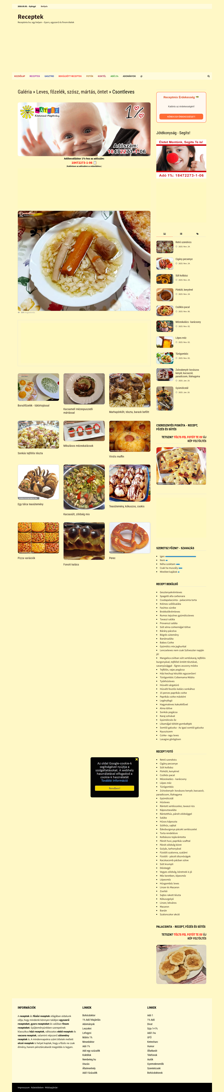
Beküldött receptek (70, 76)
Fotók (89, 76)
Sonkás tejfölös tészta (30, 453)
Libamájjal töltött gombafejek (176, 723)
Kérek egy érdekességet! (181, 116)
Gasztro (49, 76)
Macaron (164, 906)
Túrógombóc (182, 353)
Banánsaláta (166, 638)
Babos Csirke (167, 642)
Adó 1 (150, 1015)
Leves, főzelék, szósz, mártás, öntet (72, 92)
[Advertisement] (112, 51)
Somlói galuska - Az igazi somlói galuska (182, 727)
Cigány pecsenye (184, 259)
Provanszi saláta (168, 623)
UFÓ (149, 1037)
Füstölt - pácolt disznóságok (175, 856)
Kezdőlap (19, 76)
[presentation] (164, 234)
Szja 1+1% (152, 1028)
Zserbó (163, 891)
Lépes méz (181, 337)
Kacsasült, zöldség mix (76, 514)
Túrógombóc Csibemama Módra (177, 677)
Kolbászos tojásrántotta (173, 837)
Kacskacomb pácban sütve (174, 860)
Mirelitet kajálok (170, 571)
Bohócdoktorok (155, 1072)
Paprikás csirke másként (173, 696)
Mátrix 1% (87, 1037)
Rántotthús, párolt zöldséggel (176, 813)
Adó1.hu (151, 1032)
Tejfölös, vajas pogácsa (172, 669)
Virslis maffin (116, 456)
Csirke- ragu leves (169, 735)
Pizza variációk (26, 558)
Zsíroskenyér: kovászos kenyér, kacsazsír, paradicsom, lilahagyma (188, 373)
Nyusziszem (166, 731)
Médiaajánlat (51, 1087)
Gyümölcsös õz (168, 719)
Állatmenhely (89, 1068)
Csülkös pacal (183, 307)
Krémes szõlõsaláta (170, 603)
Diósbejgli (165, 868)
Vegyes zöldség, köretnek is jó (176, 871)
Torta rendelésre (169, 833)
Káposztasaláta (168, 810)
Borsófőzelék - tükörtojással (33, 405)
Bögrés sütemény (169, 634)
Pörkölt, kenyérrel (184, 289)
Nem (164, 560)
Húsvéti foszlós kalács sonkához (177, 689)
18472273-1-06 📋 (84, 163)
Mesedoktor (88, 1041)
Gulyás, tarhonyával (170, 848)
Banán (163, 910)
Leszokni (86, 1028)
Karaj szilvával (167, 716)
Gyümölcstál (182, 387)
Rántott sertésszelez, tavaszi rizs (177, 806)
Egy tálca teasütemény (30, 504)
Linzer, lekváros (168, 902)
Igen (178, 556)
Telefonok (152, 1054)
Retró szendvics (183, 242)
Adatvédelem (37, 1087)
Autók (150, 1059)
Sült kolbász (182, 275)
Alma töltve (166, 708)
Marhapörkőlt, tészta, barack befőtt (129, 412)
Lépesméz (165, 879)
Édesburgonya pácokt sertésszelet (178, 829)
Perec (112, 558)
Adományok (129, 76)
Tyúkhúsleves (167, 681)
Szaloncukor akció (170, 914)
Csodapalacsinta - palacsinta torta (178, 600)
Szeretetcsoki (154, 1068)
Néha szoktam (170, 564)
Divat (149, 1024)
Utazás (85, 1063)
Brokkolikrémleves (170, 611)
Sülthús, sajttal (168, 825)
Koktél (102, 76)
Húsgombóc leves (169, 883)
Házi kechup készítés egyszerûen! (178, 673)
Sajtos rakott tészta (170, 895)
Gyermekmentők (155, 1063)
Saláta (163, 817)
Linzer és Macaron (169, 887)
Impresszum (24, 1087)
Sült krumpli (166, 864)
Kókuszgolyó (167, 898)
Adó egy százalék (91, 1050)
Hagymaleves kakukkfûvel (174, 704)
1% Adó (151, 1019)
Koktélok (86, 1054)
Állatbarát (152, 1050)
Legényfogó (166, 700)
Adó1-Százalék (89, 1072)
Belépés (44, 6)
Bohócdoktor (88, 1015)
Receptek (30, 16)
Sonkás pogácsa (168, 712)
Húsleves (165, 802)
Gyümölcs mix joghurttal (173, 646)
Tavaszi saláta (167, 619)
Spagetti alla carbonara (172, 596)
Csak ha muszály (171, 567)
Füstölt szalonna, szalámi (173, 852)
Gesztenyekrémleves (171, 592)
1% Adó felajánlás (91, 1019)
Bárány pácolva (168, 631)
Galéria (25, 92)
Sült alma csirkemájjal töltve (175, 627)
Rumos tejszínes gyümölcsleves (177, 615)
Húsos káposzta (168, 821)
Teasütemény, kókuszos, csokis (126, 506)
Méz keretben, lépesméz (173, 875)
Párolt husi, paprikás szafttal (175, 840)
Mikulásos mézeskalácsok (78, 445)
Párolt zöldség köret (171, 844)
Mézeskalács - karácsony (188, 321)
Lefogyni (86, 1032)
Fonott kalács (71, 564)
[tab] (164, 234)
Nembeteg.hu (89, 1059)
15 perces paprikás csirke (173, 692)
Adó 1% (114, 76)
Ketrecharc (152, 1041)
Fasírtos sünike (168, 607)
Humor (150, 1046)
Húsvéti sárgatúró (169, 685)
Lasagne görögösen (170, 739)
